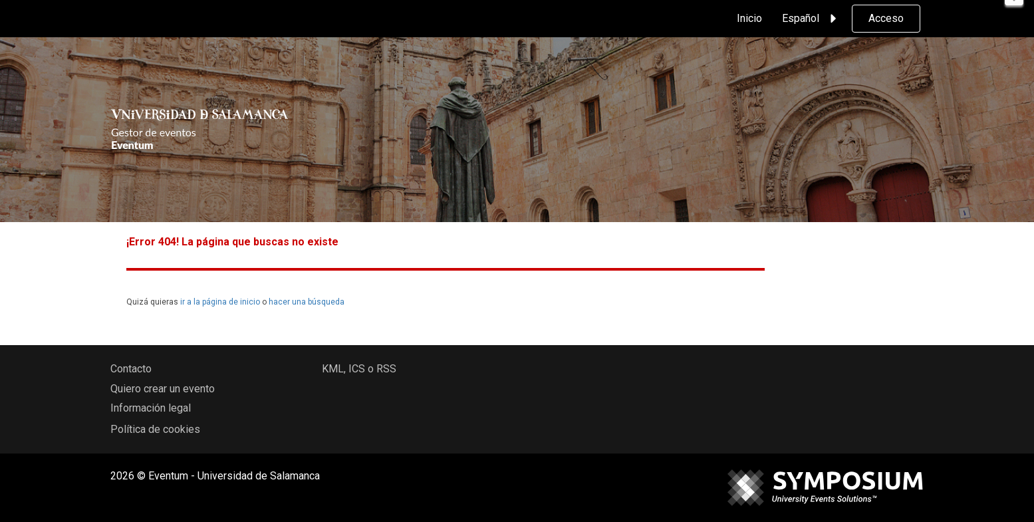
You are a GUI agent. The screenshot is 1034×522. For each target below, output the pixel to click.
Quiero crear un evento (162, 388)
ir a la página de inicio (220, 302)
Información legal (150, 408)
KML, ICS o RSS (359, 368)
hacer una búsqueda (306, 302)
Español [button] (811, 19)
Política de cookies (155, 429)
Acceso (886, 18)
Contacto (131, 368)
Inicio (749, 18)
